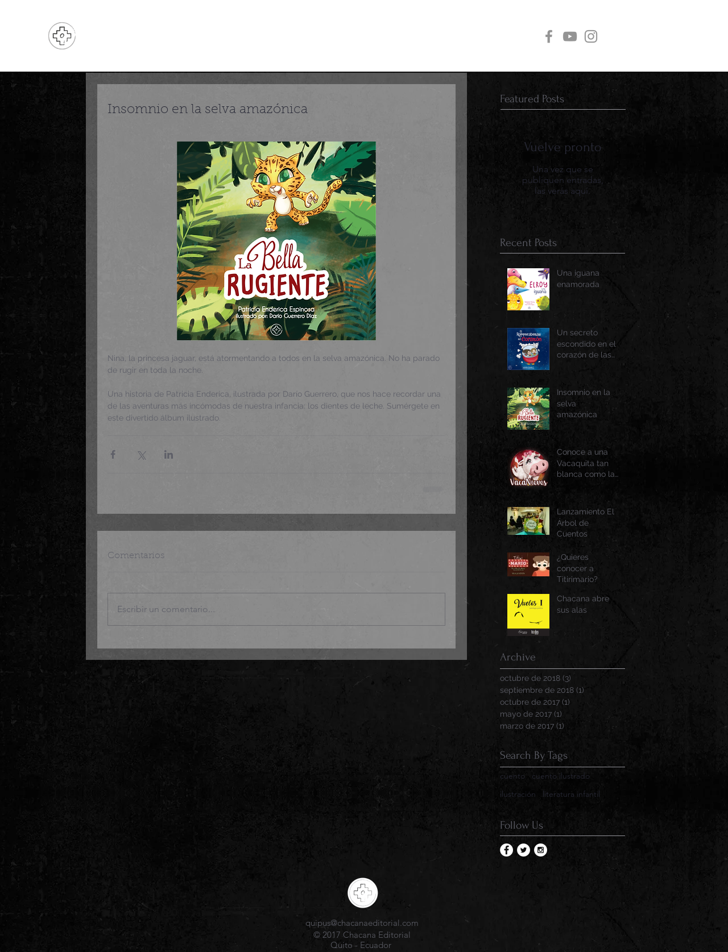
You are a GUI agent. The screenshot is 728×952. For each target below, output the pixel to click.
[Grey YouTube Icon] (569, 36)
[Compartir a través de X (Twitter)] (140, 454)
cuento (512, 776)
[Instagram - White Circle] (540, 850)
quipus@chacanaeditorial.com (362, 922)
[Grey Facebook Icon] (548, 36)
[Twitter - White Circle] (523, 850)
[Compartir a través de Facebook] (112, 454)
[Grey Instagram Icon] (590, 36)
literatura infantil (571, 794)
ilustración (518, 794)
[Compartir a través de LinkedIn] (168, 454)
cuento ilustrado (561, 776)
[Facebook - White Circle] (506, 850)
